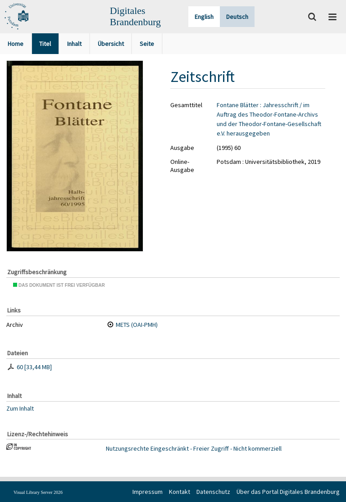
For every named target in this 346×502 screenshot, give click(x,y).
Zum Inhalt (20, 408)
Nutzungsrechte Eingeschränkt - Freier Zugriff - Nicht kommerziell (194, 448)
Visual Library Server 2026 (38, 492)
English (204, 17)
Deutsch (237, 17)
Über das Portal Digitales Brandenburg (288, 492)
